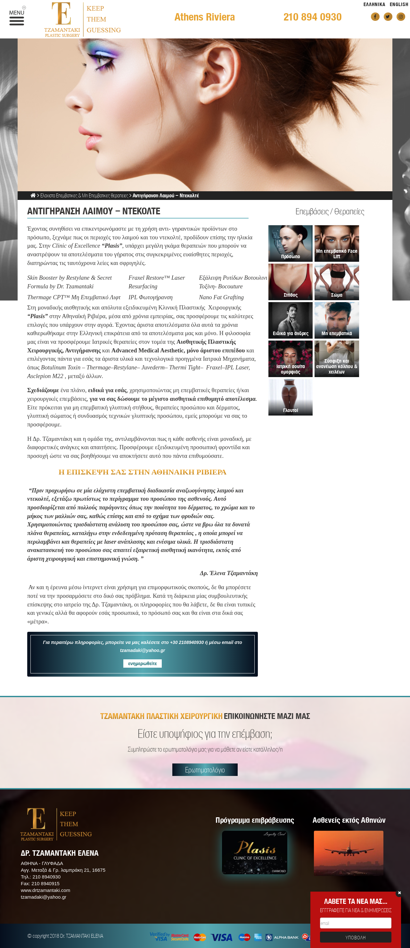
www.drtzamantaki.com (45, 890)
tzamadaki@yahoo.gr (43, 897)
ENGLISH (399, 4)
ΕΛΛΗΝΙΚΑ (374, 4)
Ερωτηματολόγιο (205, 769)
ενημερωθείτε (142, 663)
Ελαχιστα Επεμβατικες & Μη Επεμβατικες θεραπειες (84, 195)
